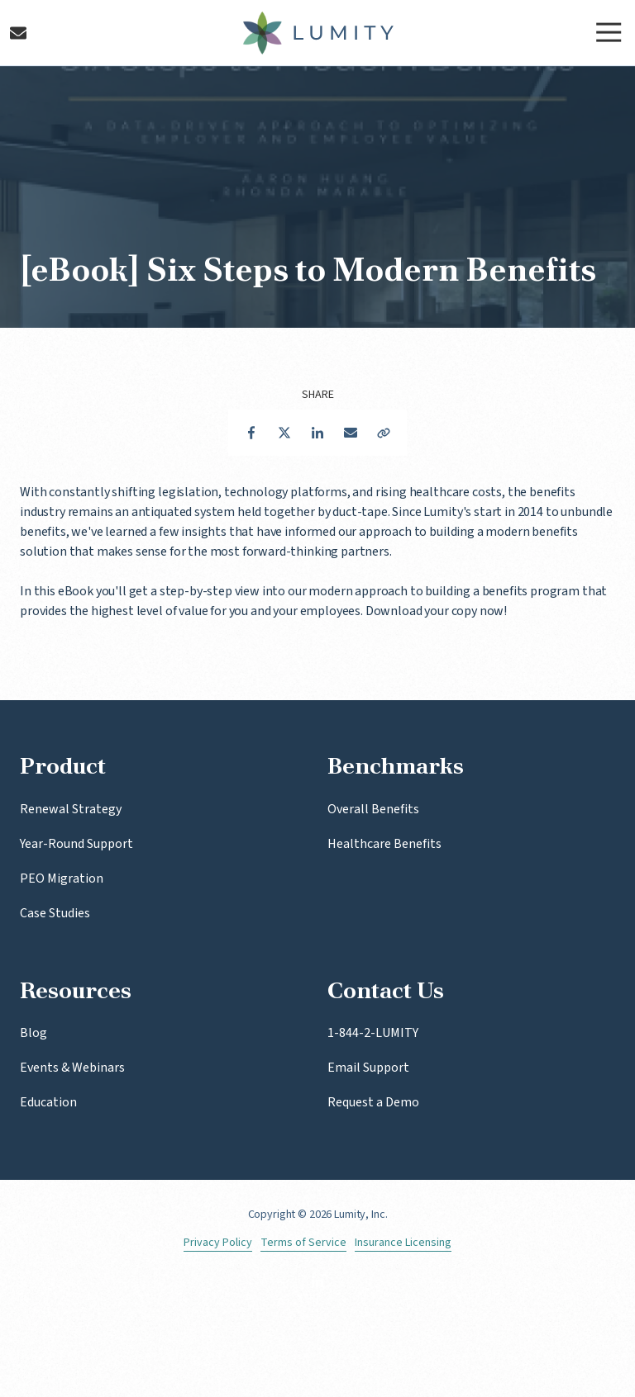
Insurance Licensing (403, 1243)
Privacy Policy (218, 1243)
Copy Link (383, 432)
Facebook (251, 432)
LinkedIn (317, 432)
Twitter (284, 432)
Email (350, 432)
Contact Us (18, 33)
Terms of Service (303, 1243)
